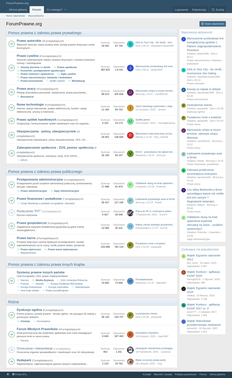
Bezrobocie (25, 96)
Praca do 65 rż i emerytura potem (153, 211)
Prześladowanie (144, 279)
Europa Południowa (29, 287)
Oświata (23, 321)
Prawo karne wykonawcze (60, 249)
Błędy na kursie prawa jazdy (151, 360)
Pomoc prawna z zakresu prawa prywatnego (45, 33)
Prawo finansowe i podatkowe (39, 198)
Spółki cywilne (55, 80)
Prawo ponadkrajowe (55, 290)
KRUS (22, 160)
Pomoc (203, 374)
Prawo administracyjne (32, 190)
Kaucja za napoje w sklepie (204, 89)
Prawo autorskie (29, 41)
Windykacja (76, 80)
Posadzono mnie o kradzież (150, 243)
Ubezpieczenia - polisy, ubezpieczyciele (46, 131)
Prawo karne (26, 238)
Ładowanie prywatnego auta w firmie (155, 199)
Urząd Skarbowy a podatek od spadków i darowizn (46, 203)
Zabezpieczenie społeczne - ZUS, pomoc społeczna (55, 147)
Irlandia (38, 283)
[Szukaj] (217, 9)
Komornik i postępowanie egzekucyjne (41, 70)
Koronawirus (41, 321)
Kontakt (147, 374)
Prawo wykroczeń (29, 249)
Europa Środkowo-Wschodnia (64, 283)
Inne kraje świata (28, 290)
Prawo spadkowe (65, 67)
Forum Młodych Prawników (37, 329)
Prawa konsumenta (30, 80)
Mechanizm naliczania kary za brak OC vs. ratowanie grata (167, 133)
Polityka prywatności (186, 374)
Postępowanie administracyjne (40, 179)
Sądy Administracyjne (64, 190)
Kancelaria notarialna (147, 332)
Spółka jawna (143, 119)
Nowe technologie (30, 104)
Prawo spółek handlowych (36, 119)
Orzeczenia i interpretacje (35, 348)
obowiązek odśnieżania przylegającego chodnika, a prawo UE (169, 348)
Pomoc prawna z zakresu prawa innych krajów (46, 264)
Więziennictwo (26, 252)
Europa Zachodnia (56, 287)
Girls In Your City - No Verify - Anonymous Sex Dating (164, 42)
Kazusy (22, 340)
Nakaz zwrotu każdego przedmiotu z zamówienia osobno (166, 224)
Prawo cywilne (28, 56)
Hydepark (24, 360)
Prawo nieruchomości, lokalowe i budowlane (44, 77)
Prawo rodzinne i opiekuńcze (35, 74)
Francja (23, 283)
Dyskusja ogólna (29, 310)
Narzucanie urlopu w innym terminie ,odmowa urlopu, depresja (169, 90)
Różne (13, 302)
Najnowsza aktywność (196, 32)
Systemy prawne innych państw (41, 272)
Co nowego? (54, 9)
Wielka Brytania (43, 280)
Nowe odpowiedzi (15, 15)
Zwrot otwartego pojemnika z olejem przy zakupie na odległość (169, 106)
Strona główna (18, 9)
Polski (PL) (19, 374)
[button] (65, 9)
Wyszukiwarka (36, 15)
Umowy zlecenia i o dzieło (33, 67)
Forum (36, 9)
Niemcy (23, 280)
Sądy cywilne (66, 74)
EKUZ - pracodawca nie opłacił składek (156, 151)
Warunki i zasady (163, 374)
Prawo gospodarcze (32, 223)
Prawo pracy (26, 88)
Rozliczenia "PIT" (29, 211)
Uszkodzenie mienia (146, 313)
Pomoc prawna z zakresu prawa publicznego (45, 172)
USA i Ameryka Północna (72, 280)
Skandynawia (80, 287)
